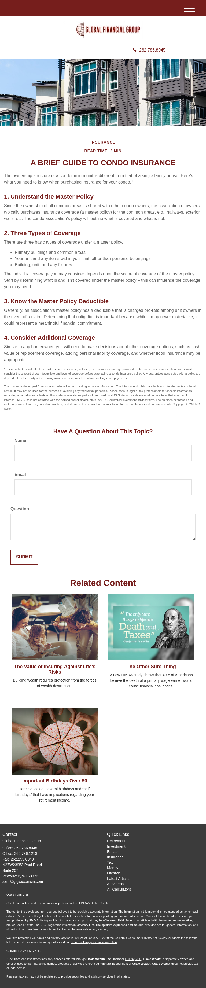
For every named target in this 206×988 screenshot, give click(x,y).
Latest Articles (118, 878)
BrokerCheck (99, 903)
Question (19, 509)
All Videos (115, 884)
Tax (110, 862)
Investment (116, 846)
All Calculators (119, 889)
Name (20, 440)
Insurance (115, 857)
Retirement (116, 841)
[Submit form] (24, 557)
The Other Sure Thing (151, 666)
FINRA (129, 959)
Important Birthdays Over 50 (54, 781)
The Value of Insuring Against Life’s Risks (54, 669)
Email (20, 474)
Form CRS (22, 894)
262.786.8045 (149, 50)
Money (112, 868)
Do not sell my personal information (94, 942)
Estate (112, 852)
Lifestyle (114, 873)
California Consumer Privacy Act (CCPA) (141, 937)
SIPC (138, 959)
